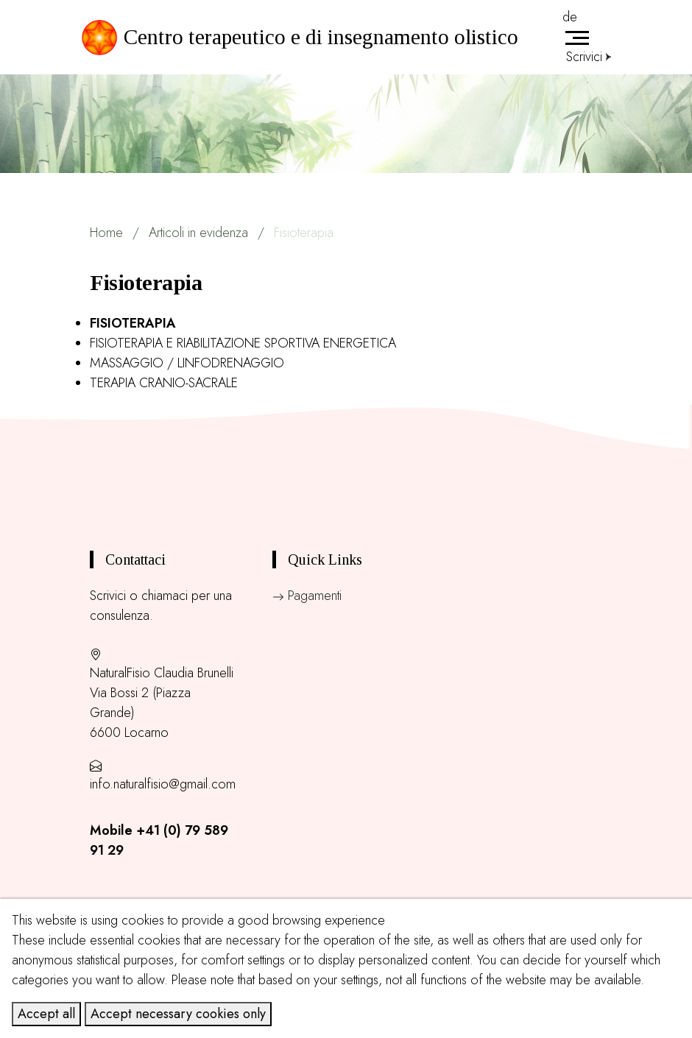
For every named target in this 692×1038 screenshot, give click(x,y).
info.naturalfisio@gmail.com (163, 784)
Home (106, 232)
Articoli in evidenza (198, 232)
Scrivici (589, 56)
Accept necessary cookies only (178, 1013)
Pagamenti (307, 595)
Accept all (46, 1013)
